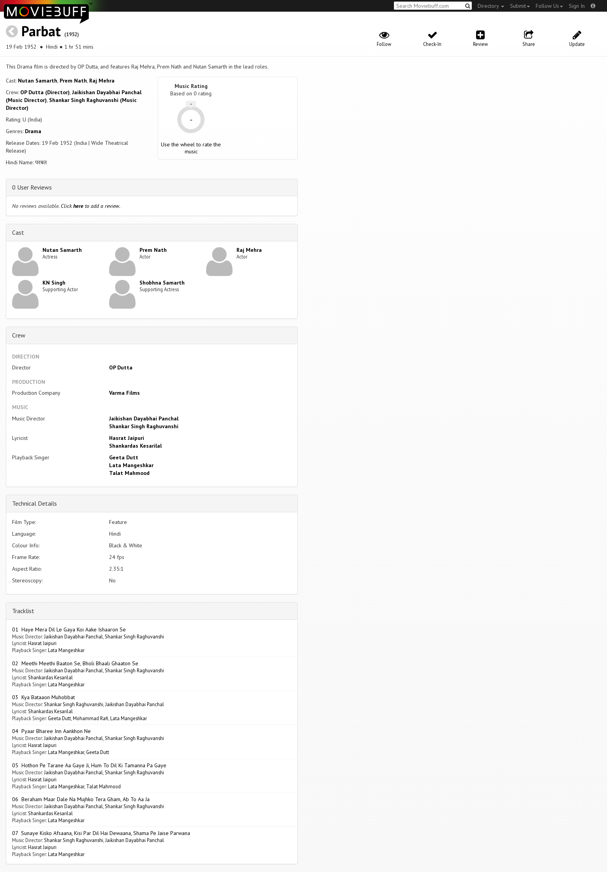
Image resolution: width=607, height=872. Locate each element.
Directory (491, 5)
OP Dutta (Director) (45, 92)
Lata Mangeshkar (131, 465)
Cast (18, 232)
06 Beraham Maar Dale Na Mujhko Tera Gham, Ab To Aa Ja (81, 799)
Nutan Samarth (37, 80)
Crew (18, 335)
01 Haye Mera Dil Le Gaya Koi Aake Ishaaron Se (69, 629)
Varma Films (124, 392)
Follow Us (549, 5)
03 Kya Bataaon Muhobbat (43, 697)
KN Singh (53, 282)
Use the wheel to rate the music (191, 148)
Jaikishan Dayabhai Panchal (143, 418)
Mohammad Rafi (90, 718)
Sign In (577, 5)
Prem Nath (73, 80)
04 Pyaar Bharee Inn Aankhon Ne (51, 731)
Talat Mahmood (129, 472)
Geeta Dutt (123, 457)
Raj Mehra (102, 80)
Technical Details (34, 503)
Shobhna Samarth (162, 282)
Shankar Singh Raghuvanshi (143, 426)
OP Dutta (120, 367)
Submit (520, 5)
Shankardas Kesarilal (135, 445)
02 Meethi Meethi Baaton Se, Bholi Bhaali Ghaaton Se (75, 663)
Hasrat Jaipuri (126, 437)
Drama (33, 131)
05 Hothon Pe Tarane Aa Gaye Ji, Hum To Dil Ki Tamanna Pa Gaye (89, 765)
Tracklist (23, 611)
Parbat (41, 31)
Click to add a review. (90, 205)
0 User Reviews (32, 187)
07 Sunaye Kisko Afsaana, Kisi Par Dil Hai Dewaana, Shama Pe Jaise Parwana (101, 833)
